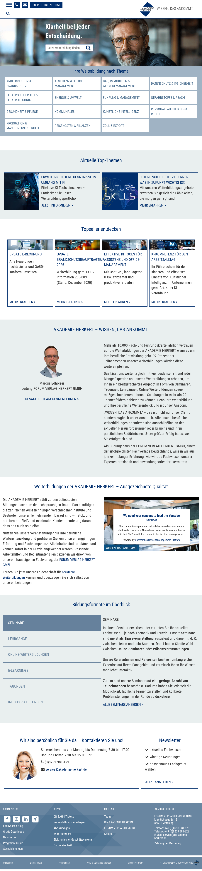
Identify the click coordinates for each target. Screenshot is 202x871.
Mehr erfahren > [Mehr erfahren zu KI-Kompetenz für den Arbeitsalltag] (165, 302)
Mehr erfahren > (154, 205)
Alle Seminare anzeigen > (124, 705)
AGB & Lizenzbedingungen (99, 863)
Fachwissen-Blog (13, 826)
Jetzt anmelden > (160, 782)
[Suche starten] (88, 47)
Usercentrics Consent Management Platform (158, 540)
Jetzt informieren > (58, 205)
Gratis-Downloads (13, 832)
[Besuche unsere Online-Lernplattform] (46, 5)
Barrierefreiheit (63, 845)
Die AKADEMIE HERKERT (118, 823)
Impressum (8, 863)
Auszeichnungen (13, 849)
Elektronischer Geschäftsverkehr (73, 840)
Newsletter (9, 838)
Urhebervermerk (135, 863)
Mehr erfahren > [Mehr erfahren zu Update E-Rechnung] (23, 302)
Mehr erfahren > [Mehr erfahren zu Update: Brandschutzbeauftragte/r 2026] (71, 302)
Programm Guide (13, 843)
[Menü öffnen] (9, 5)
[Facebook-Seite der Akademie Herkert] (7, 819)
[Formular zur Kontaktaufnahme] (25, 5)
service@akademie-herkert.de (66, 769)
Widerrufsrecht (62, 834)
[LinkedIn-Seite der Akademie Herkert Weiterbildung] (26, 819)
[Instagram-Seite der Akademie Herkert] (17, 819)
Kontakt (108, 834)
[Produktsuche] (69, 47)
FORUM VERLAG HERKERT (119, 828)
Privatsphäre (64, 863)
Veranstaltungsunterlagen (69, 823)
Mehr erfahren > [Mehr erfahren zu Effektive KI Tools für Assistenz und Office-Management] (118, 302)
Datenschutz (36, 863)
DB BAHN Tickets (64, 817)
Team (107, 817)
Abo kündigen (62, 828)
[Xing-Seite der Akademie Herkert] (35, 819)
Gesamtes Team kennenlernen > (52, 399)
